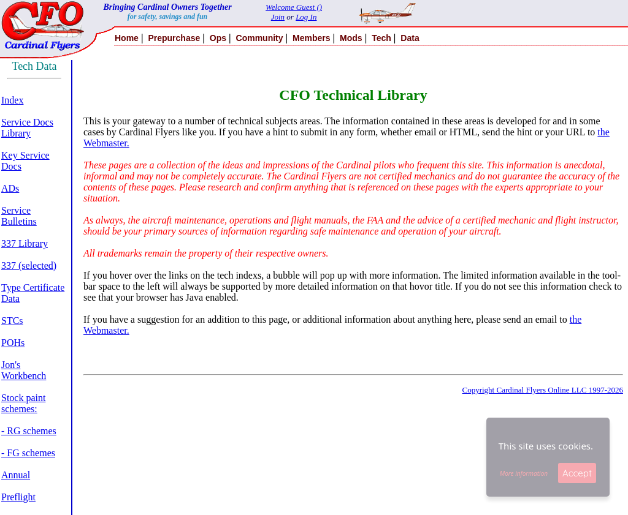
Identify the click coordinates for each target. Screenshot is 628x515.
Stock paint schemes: (23, 403)
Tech (381, 38)
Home (127, 38)
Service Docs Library (27, 127)
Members (311, 38)
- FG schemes (28, 453)
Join (278, 16)
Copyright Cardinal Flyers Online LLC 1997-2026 (542, 389)
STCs (12, 320)
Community (259, 38)
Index (12, 100)
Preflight (18, 497)
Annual (15, 475)
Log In (306, 16)
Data (409, 38)
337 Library (24, 243)
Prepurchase (174, 38)
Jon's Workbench (23, 370)
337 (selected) (28, 265)
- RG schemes (28, 431)
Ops (218, 38)
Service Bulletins (19, 216)
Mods (351, 38)
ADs (10, 188)
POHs (13, 342)
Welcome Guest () (294, 7)
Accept (577, 473)
